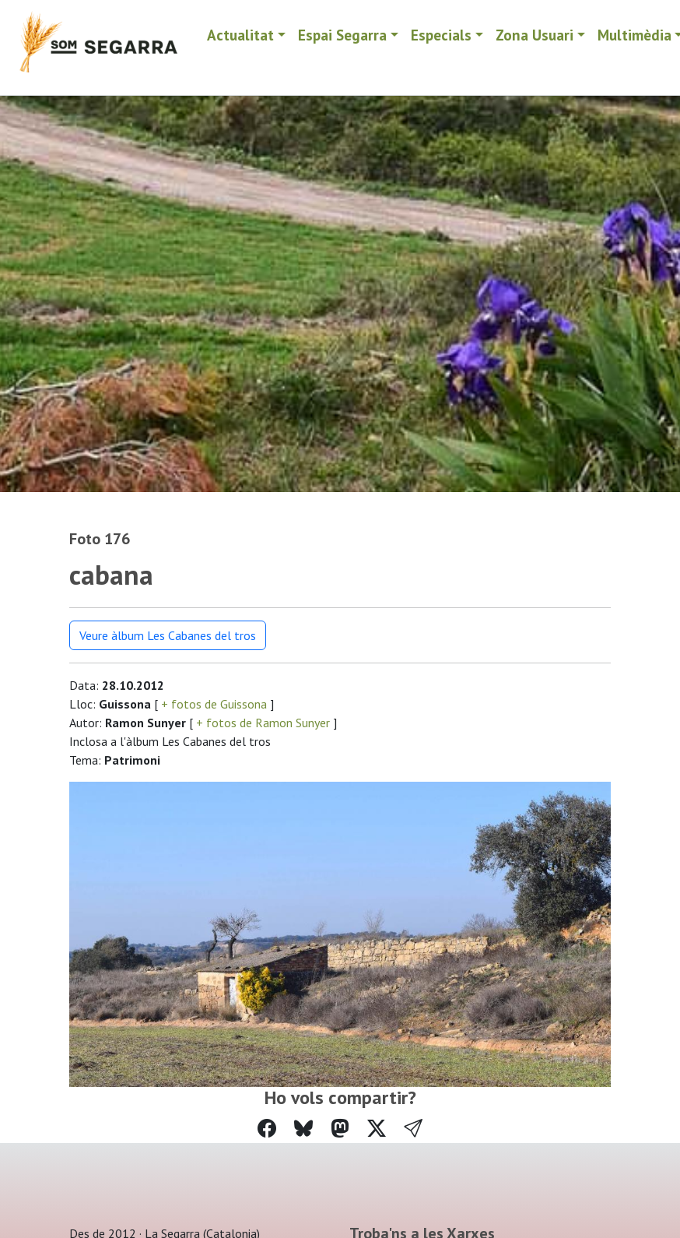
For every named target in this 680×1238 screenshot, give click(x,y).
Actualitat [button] (240, 34)
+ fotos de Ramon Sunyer (263, 722)
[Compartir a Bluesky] (303, 1129)
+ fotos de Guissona (214, 704)
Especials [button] (441, 34)
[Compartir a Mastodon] (340, 1129)
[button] (413, 1129)
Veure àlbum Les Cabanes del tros (167, 635)
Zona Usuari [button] (534, 34)
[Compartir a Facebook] (267, 1129)
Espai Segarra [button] (342, 34)
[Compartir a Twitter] (376, 1129)
